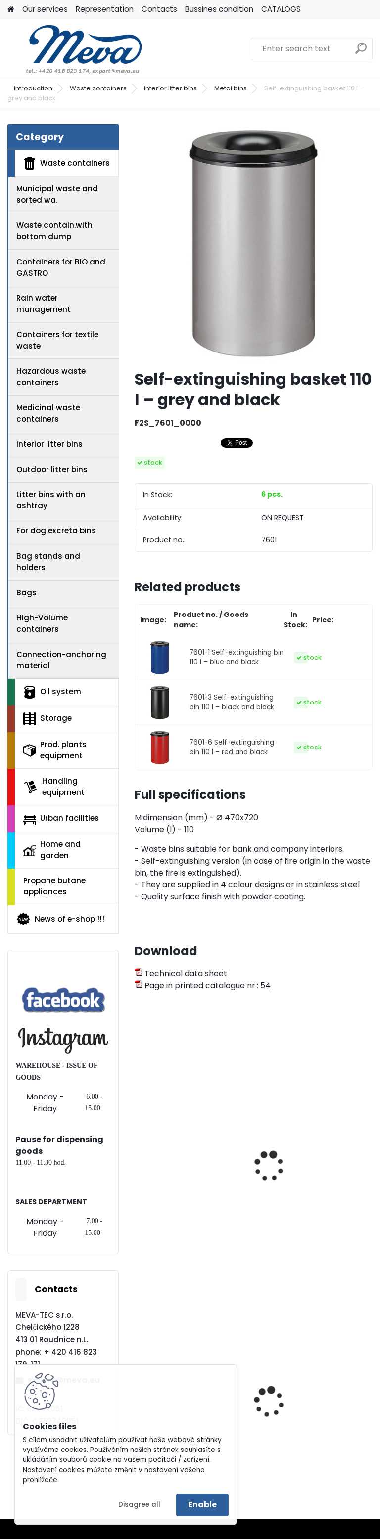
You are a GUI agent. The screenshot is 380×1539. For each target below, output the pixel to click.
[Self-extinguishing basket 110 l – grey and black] (254, 243)
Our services (45, 9)
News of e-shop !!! (60, 919)
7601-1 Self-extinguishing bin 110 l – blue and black (237, 657)
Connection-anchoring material (61, 660)
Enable (202, 1504)
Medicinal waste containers (48, 413)
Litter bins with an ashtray (51, 500)
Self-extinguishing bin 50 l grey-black (314, 1175)
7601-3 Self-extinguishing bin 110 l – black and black (232, 702)
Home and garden (52, 850)
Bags (26, 592)
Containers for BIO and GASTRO (60, 267)
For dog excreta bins (56, 531)
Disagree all (139, 1504)
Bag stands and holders (48, 561)
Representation (105, 9)
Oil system (52, 692)
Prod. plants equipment (55, 750)
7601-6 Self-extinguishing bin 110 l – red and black (232, 747)
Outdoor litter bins (52, 469)
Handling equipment (54, 786)
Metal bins (230, 88)
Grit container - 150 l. (304, 1422)
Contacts (159, 9)
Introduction (33, 88)
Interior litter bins (170, 88)
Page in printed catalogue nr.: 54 (203, 985)
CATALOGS (281, 9)
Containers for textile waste (57, 340)
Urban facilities (61, 818)
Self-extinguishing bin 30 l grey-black (192, 1175)
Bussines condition (219, 9)
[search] (361, 52)
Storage (47, 718)
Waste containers (98, 88)
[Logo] (75, 49)
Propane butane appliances (54, 886)
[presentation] (139, 1155)
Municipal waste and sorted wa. (57, 194)
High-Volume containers (42, 623)
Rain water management (43, 303)
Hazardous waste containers (51, 377)
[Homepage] (10, 9)
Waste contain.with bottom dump (54, 231)
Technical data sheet (181, 973)
